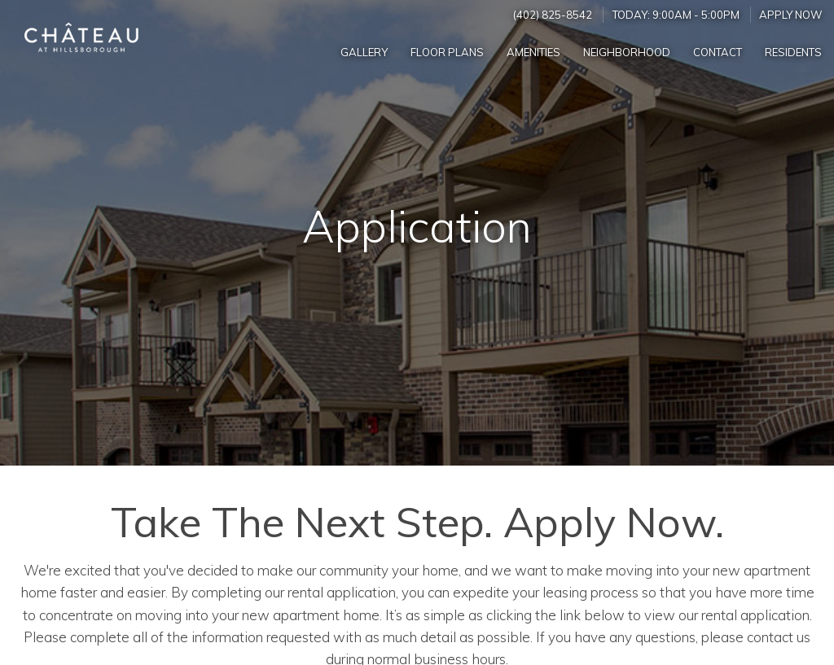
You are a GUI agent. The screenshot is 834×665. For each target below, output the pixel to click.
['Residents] (793, 52)
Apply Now (791, 14)
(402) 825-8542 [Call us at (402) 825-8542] (552, 14)
